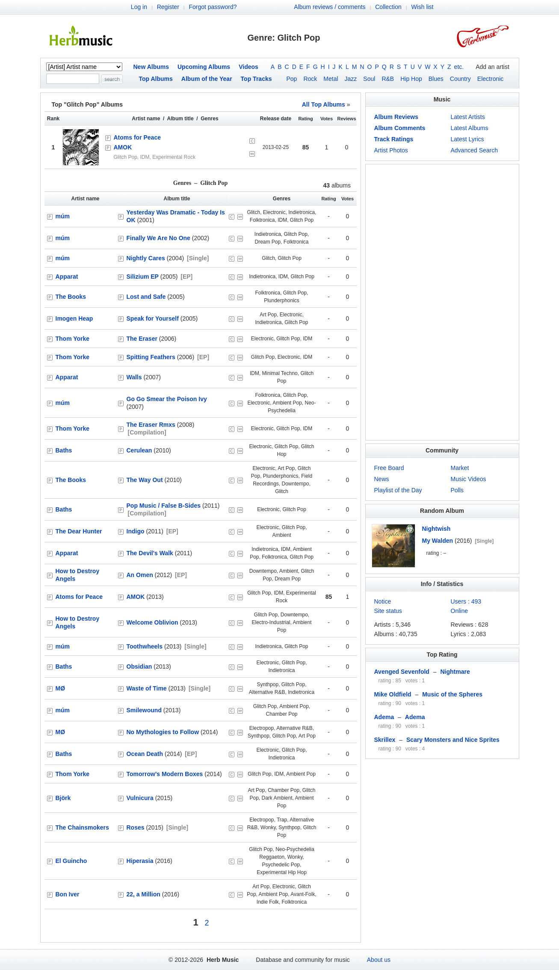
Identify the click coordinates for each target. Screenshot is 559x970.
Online (459, 610)
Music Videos (468, 479)
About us (378, 959)
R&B (388, 78)
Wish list (422, 6)
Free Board (389, 467)
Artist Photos (391, 150)
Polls (457, 490)
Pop (292, 78)
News (381, 479)
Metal (330, 78)
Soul (369, 78)
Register (168, 6)
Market (460, 467)
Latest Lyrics (467, 139)
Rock (310, 78)
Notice (382, 601)
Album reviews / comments (329, 6)
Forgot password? (213, 6)
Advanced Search (474, 150)
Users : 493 (466, 601)
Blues (436, 78)
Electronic (490, 78)
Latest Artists (468, 116)
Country (460, 78)
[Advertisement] (442, 302)
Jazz (351, 78)
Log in (139, 6)
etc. (459, 66)
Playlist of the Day (398, 490)
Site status (388, 610)
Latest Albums (469, 128)
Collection (388, 6)
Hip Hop (411, 78)
